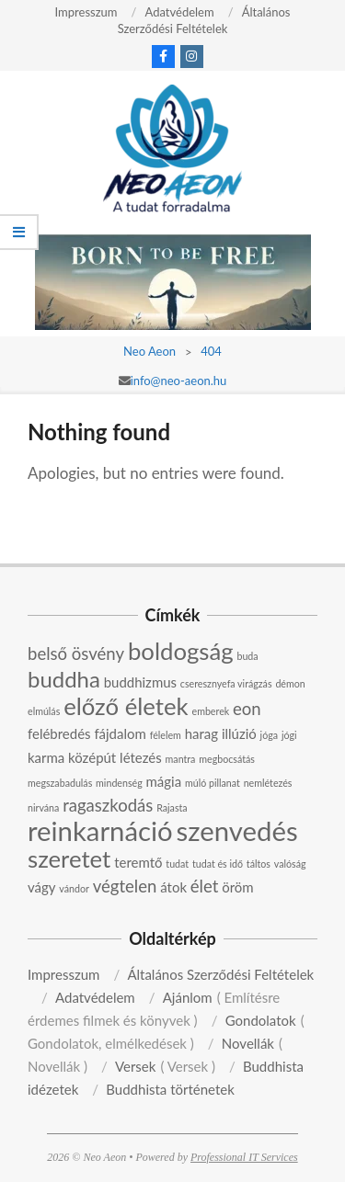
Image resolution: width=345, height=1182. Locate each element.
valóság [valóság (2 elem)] (290, 863)
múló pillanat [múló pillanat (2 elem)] (212, 783)
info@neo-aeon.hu (179, 380)
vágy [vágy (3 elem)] (42, 887)
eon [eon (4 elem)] (247, 709)
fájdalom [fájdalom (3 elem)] (119, 733)
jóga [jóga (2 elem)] (269, 735)
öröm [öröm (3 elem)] (237, 887)
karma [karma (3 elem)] (46, 757)
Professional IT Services (244, 1157)
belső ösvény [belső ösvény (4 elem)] (76, 653)
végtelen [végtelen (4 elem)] (125, 886)
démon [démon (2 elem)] (290, 683)
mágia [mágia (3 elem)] (164, 781)
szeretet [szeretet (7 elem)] (69, 858)
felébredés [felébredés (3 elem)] (59, 733)
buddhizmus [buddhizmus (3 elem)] (140, 682)
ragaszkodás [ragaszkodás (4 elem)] (108, 805)
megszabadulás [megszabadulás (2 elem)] (60, 783)
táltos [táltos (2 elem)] (258, 863)
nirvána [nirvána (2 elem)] (43, 807)
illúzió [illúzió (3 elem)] (239, 733)
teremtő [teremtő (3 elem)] (138, 862)
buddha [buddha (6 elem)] (64, 678)
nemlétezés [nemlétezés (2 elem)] (268, 783)
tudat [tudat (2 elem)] (177, 863)
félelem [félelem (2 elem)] (165, 735)
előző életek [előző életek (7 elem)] (126, 706)
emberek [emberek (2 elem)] (211, 711)
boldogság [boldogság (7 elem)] (181, 651)
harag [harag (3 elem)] (201, 733)
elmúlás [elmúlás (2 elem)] (44, 711)
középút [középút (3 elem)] (92, 757)
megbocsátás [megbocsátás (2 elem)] (227, 759)
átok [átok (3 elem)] (173, 887)
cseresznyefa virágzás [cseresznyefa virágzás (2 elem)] (226, 683)
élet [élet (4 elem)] (204, 886)
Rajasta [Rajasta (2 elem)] (171, 807)
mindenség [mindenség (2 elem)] (119, 783)
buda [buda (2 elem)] (247, 656)
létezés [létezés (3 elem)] (141, 757)
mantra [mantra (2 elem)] (181, 759)
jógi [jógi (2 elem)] (289, 735)
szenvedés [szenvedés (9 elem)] (237, 830)
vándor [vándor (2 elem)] (74, 888)
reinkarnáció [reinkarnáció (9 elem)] (100, 830)
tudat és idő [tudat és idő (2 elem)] (217, 863)
